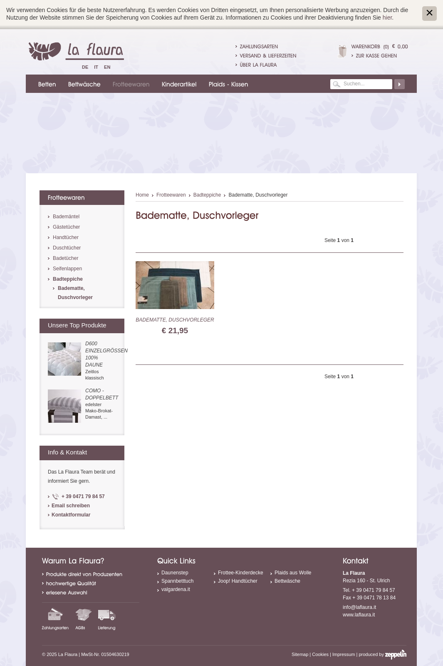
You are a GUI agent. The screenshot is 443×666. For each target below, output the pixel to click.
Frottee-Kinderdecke (240, 573)
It (96, 67)
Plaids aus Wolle (293, 573)
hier (387, 17)
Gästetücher (66, 227)
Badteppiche (207, 195)
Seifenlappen (67, 269)
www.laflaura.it (359, 615)
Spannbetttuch (177, 581)
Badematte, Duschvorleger (175, 320)
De (85, 67)
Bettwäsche (287, 581)
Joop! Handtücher (237, 581)
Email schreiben (71, 506)
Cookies (320, 654)
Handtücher (66, 237)
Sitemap (300, 654)
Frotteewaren (171, 195)
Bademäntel (66, 217)
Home (142, 195)
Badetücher (65, 258)
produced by (382, 654)
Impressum (343, 654)
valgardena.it (175, 589)
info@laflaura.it (359, 607)
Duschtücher (67, 248)
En (107, 67)
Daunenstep (174, 573)
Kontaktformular (71, 515)
